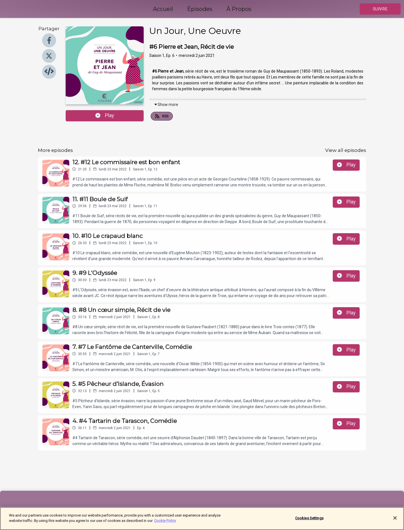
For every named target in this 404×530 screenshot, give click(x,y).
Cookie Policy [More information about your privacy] (165, 524)
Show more (166, 104)
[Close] (395, 521)
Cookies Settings (309, 521)
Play (104, 115)
